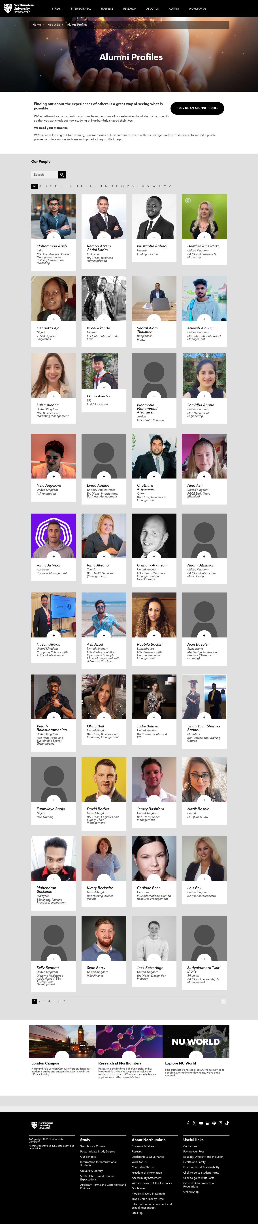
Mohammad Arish (52, 246)
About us (54, 24)
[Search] (44, 174)
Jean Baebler (198, 645)
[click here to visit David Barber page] (104, 779)
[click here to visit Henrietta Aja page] (53, 298)
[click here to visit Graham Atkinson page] (154, 536)
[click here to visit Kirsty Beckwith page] (104, 858)
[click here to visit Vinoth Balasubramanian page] (53, 697)
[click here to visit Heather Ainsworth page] (204, 216)
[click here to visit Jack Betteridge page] (154, 938)
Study (85, 1140)
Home (37, 24)
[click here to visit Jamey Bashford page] (154, 779)
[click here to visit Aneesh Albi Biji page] (204, 298)
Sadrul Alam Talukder (147, 330)
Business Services (143, 1146)
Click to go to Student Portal (201, 1173)
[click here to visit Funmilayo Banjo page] (53, 779)
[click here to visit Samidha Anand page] (204, 375)
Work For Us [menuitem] (197, 9)
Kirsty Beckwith (100, 888)
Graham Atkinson (152, 565)
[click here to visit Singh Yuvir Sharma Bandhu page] (204, 697)
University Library (91, 1171)
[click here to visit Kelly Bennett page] (53, 938)
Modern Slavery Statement (148, 1194)
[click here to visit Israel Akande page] (104, 298)
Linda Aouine (98, 486)
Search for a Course (92, 1146)
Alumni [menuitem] (174, 9)
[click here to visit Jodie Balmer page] (154, 697)
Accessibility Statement (146, 1178)
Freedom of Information (147, 1173)
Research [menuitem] (129, 9)
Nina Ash (195, 486)
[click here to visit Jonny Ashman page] (53, 536)
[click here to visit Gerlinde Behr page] (154, 858)
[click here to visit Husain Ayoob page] (53, 614)
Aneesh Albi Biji (200, 328)
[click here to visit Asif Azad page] (104, 614)
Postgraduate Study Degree (97, 1151)
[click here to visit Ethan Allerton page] (104, 371)
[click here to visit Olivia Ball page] (104, 697)
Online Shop (191, 1192)
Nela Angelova (49, 486)
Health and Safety (194, 1162)
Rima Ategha (98, 565)
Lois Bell (194, 888)
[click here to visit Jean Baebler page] (204, 614)
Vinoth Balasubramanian (52, 728)
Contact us (190, 1146)
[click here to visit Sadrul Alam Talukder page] (154, 298)
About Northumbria (149, 1140)
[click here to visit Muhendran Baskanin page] (53, 858)
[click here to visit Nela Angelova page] (53, 456)
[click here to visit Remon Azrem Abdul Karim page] (104, 216)
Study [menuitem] (56, 9)
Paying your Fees (193, 1151)
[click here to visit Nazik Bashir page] (204, 779)
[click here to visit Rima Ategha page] (104, 536)
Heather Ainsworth (203, 246)
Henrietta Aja (48, 328)
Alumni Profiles (77, 24)
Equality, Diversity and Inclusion (203, 1157)
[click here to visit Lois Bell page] (204, 858)
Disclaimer (138, 1188)
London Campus (45, 1063)
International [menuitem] (81, 9)
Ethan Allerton (99, 396)
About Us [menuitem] (152, 9)
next (223, 1001)
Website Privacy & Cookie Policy (152, 1183)
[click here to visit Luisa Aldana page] (53, 375)
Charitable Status (142, 1167)
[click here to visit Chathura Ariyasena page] (154, 456)
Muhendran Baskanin (46, 890)
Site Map (137, 1213)
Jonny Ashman (49, 565)
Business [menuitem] (107, 9)
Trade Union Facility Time (148, 1199)
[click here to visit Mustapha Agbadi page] (154, 216)
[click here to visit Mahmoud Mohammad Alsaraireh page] (154, 375)
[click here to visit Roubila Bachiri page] (154, 614)
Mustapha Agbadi (152, 246)
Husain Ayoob (48, 645)
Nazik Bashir (198, 809)
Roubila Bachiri (150, 645)
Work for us (139, 1162)
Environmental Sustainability (201, 1167)
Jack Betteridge (150, 968)
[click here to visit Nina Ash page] (204, 456)
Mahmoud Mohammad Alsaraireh (147, 409)
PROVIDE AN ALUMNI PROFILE (197, 108)
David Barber (98, 809)
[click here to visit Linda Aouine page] (104, 456)
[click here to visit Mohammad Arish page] (53, 216)
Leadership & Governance (148, 1157)
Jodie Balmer (148, 726)
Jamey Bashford (150, 809)
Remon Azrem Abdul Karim (99, 248)
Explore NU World (180, 1063)
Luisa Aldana (48, 405)
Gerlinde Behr (148, 888)
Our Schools (88, 1157)
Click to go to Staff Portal (199, 1178)
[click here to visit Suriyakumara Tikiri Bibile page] (204, 938)
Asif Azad (95, 645)
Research (137, 1151)
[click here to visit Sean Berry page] (104, 938)
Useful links (193, 1140)
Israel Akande (98, 328)
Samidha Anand (200, 405)
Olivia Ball (95, 726)
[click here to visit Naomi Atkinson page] (204, 536)
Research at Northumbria (119, 1063)
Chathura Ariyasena (145, 487)
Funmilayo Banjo (51, 809)
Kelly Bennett (48, 968)
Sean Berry (96, 968)
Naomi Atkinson (200, 565)
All (34, 186)
